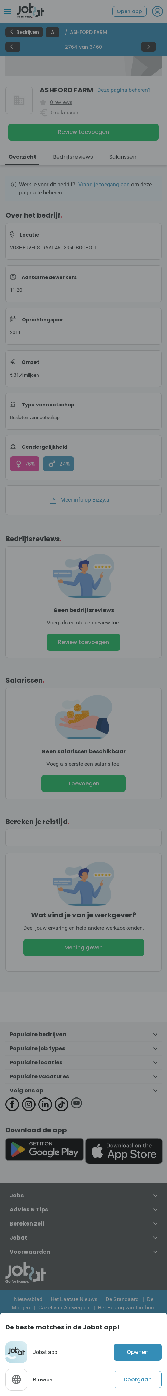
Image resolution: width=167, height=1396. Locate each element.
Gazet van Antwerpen (63, 1307)
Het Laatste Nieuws (74, 1299)
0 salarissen (65, 112)
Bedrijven (24, 32)
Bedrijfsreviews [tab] (73, 157)
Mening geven (83, 947)
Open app (129, 11)
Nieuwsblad (28, 1299)
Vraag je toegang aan (104, 184)
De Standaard (122, 1299)
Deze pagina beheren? (124, 90)
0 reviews (61, 102)
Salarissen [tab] (122, 157)
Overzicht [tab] (22, 157)
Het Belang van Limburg (127, 1307)
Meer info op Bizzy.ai (80, 500)
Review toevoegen (83, 132)
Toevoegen (83, 783)
